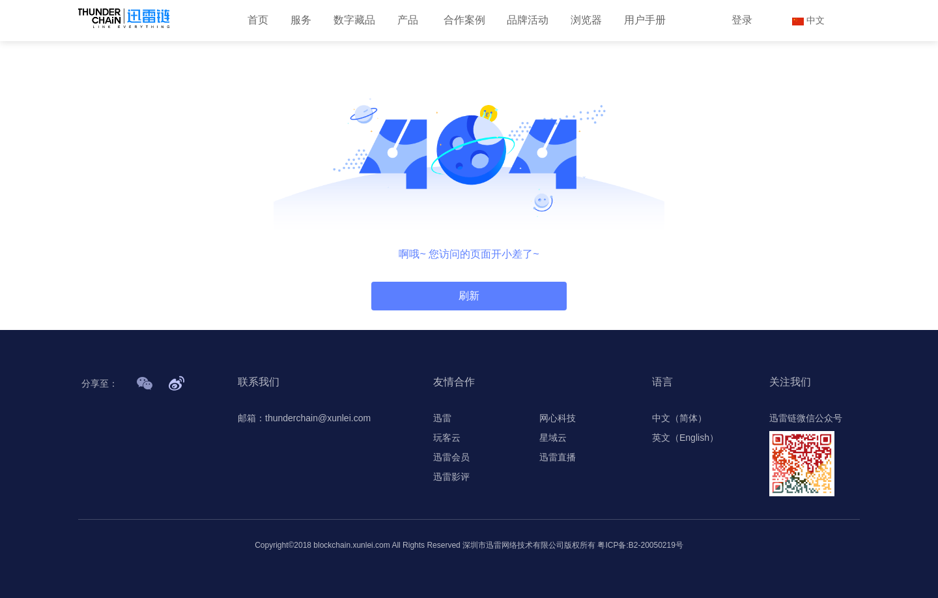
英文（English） (685, 437)
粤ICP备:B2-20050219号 (640, 545)
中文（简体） (679, 418)
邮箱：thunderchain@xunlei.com (304, 418)
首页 (258, 19)
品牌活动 (527, 19)
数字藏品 (354, 19)
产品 (407, 19)
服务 (301, 19)
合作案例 (464, 19)
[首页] (123, 18)
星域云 (553, 437)
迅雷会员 (451, 457)
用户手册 (645, 19)
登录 (742, 19)
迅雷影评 (451, 476)
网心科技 (557, 418)
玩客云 (447, 437)
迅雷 (442, 418)
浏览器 (586, 19)
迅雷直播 (557, 457)
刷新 (469, 295)
